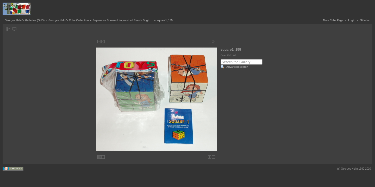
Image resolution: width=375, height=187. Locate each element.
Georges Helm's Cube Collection (68, 20)
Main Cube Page (333, 20)
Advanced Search (237, 66)
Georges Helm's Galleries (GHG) (25, 20)
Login (351, 20)
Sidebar (365, 20)
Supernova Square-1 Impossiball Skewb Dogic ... (123, 20)
